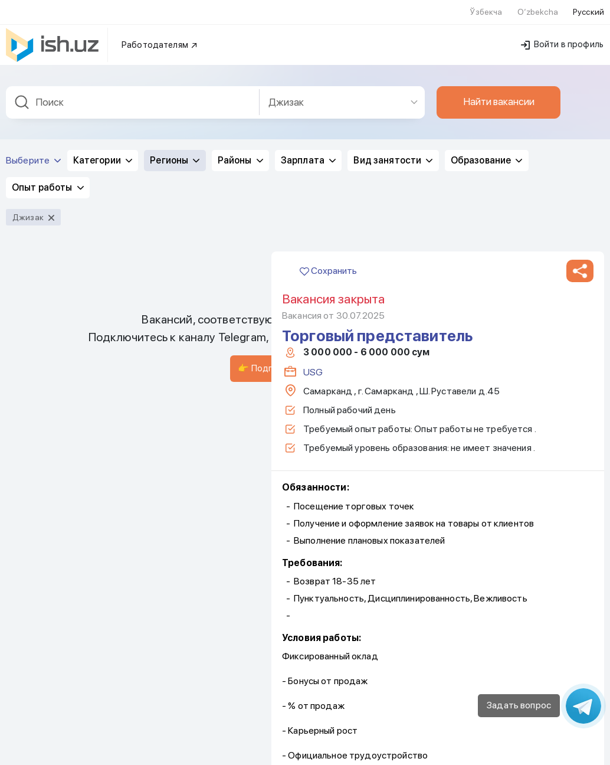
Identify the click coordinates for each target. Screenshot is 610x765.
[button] (579, 64)
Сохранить (328, 63)
